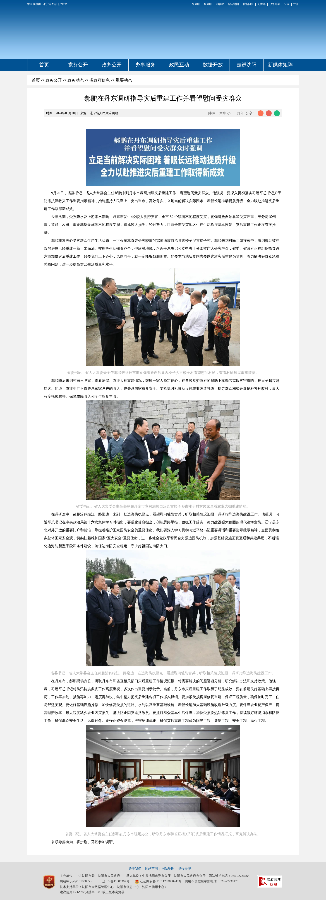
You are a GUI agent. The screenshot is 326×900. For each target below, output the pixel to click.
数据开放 (213, 65)
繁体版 (208, 4)
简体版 (196, 4)
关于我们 (135, 868)
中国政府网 (34, 4)
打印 (240, 113)
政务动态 (75, 80)
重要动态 (124, 80)
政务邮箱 (274, 4)
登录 (287, 4)
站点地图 (233, 4)
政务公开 (112, 65)
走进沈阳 (246, 65)
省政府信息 (99, 80)
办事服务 (145, 65)
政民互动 (179, 65)
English (220, 3)
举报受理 (184, 868)
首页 (44, 65)
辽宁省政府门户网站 (55, 4)
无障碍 (261, 4)
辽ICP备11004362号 (115, 881)
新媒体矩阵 (280, 65)
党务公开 (78, 65)
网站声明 (151, 868)
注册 (296, 4)
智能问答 (248, 4)
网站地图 (168, 868)
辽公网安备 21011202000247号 (158, 881)
